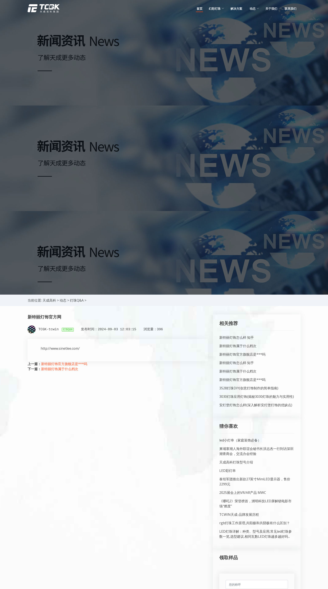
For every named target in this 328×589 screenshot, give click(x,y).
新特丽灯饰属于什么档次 (59, 369)
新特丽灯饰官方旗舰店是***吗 (64, 364)
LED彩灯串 (227, 470)
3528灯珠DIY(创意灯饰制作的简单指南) (248, 388)
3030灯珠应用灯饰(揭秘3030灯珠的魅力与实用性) (256, 396)
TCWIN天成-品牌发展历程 (239, 514)
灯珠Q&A (77, 300)
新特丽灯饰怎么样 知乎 (236, 337)
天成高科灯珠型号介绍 (236, 462)
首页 (199, 9)
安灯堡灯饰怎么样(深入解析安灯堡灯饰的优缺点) (255, 405)
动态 (63, 300)
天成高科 (49, 300)
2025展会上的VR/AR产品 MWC (242, 492)
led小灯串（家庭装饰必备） (240, 440)
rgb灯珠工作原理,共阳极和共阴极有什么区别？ (254, 523)
